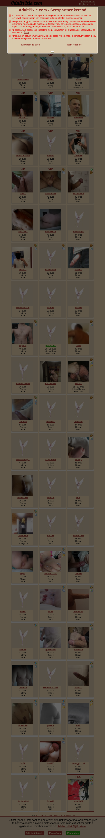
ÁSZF (26, 32)
